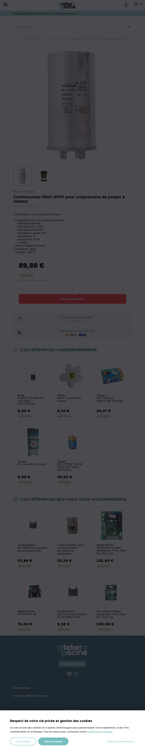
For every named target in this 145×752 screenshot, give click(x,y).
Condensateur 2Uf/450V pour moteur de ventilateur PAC (72, 614)
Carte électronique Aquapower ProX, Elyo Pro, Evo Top (111, 550)
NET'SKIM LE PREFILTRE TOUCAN (110, 399)
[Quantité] (72, 289)
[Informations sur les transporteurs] (92, 330)
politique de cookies (99, 731)
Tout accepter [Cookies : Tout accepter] (53, 741)
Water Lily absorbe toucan (69, 399)
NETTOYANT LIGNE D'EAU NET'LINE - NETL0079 (70, 467)
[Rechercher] (72, 26)
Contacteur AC (27, 614)
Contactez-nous (72, 664)
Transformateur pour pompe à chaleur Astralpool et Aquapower (71, 549)
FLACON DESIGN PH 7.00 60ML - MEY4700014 (31, 401)
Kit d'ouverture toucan (32, 464)
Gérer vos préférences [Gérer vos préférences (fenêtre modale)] (120, 741)
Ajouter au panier (72, 299)
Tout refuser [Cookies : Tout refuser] (23, 741)
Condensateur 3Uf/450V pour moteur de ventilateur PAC (33, 548)
